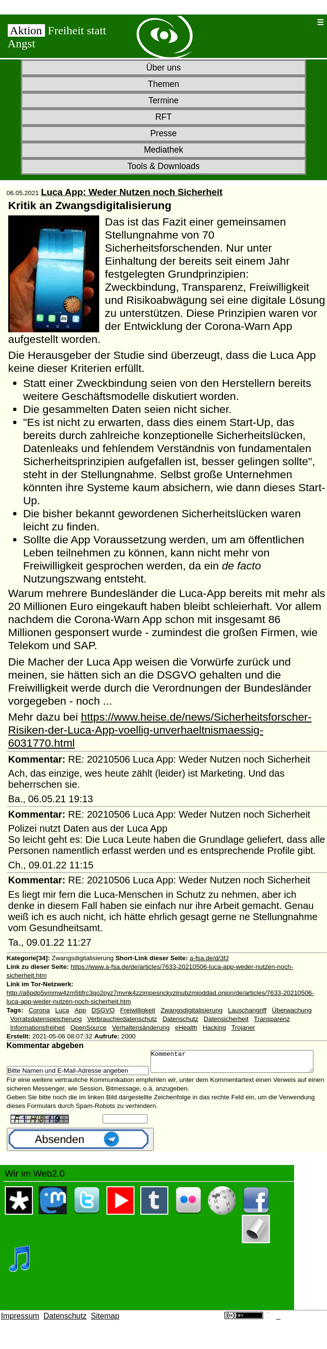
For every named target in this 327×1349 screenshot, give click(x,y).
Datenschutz (180, 1018)
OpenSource (88, 1027)
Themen (163, 84)
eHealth (186, 1027)
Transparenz (272, 1018)
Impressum (20, 1329)
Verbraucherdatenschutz (122, 1018)
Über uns (163, 67)
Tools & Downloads (163, 166)
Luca (62, 1010)
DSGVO (103, 1010)
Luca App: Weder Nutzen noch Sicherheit (132, 192)
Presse (163, 133)
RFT (163, 117)
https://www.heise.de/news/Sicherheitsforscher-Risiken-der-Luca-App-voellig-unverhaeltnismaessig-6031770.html (160, 729)
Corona (39, 1010)
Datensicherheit (226, 1018)
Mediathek (163, 150)
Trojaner (243, 1027)
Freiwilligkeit (137, 1010)
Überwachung (292, 1010)
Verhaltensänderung (140, 1027)
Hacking (214, 1027)
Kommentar (98, 1072)
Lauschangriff (247, 1010)
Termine (164, 100)
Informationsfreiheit (37, 1027)
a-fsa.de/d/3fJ (209, 958)
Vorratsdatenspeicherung (46, 1018)
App (80, 1010)
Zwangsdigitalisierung (192, 1010)
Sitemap (105, 1329)
